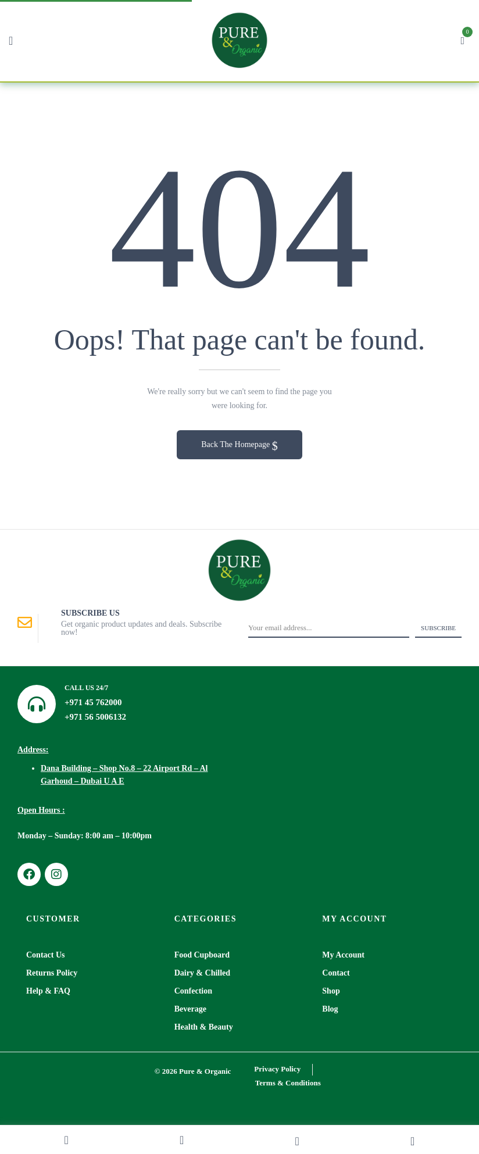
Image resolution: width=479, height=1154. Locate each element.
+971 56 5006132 (95, 716)
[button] (462, 39)
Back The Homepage (236, 444)
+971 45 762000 (93, 702)
